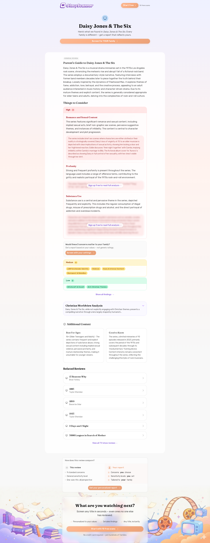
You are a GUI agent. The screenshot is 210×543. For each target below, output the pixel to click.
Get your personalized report (105, 488)
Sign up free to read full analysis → (105, 185)
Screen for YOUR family (105, 41)
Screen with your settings (81, 253)
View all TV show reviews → (105, 443)
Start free (129, 5)
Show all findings (105, 294)
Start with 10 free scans (105, 529)
